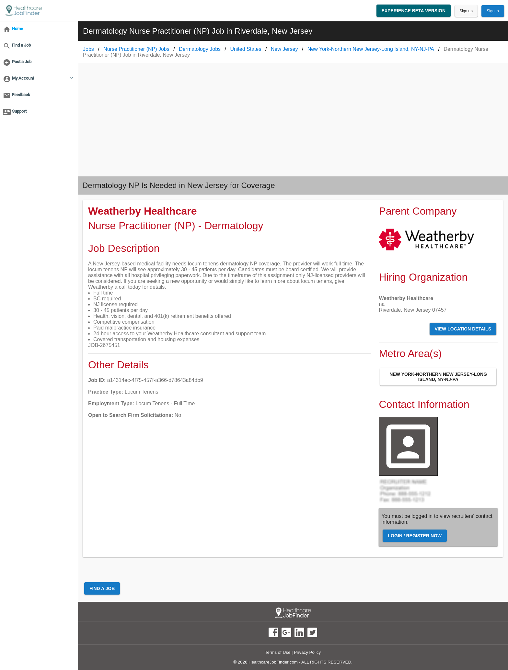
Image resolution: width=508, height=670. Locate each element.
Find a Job (102, 588)
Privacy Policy (307, 652)
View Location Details (463, 328)
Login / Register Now (415, 535)
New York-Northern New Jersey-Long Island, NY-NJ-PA (438, 377)
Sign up (466, 11)
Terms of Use (278, 652)
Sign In (493, 11)
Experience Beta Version (414, 10)
